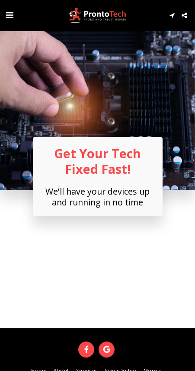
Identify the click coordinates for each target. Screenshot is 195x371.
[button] (9, 15)
